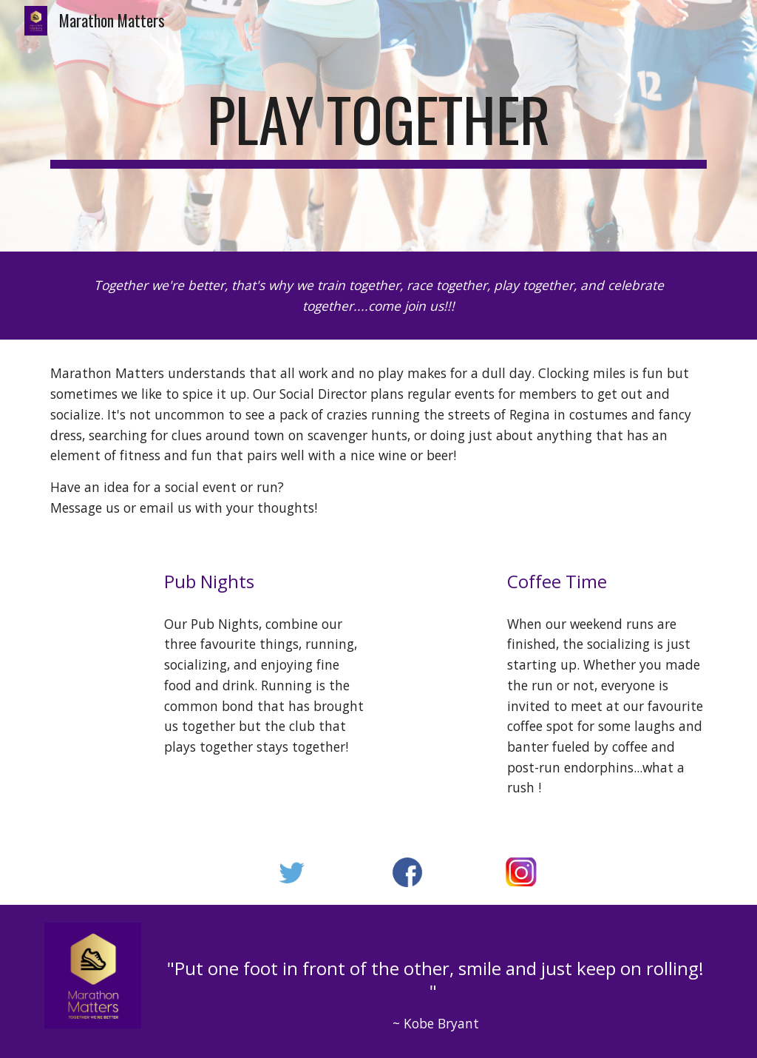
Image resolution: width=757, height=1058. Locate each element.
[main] (378, 126)
